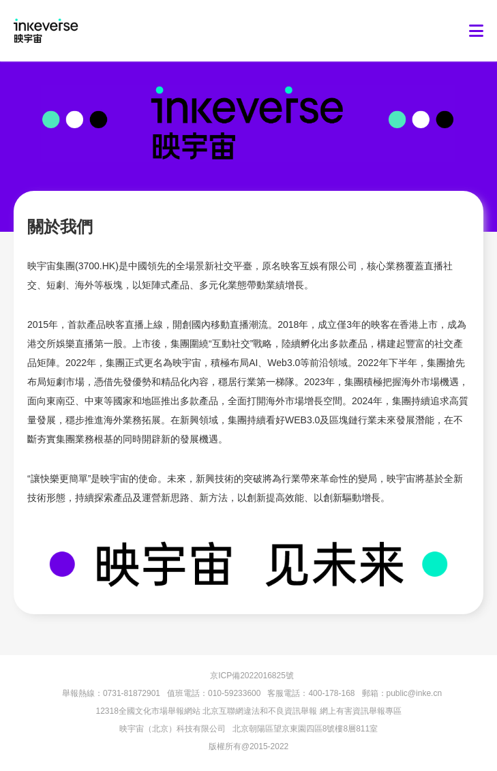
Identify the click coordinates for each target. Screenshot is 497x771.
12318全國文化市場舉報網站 (147, 711)
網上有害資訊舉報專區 (361, 711)
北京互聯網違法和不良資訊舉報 (259, 711)
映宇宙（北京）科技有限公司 (172, 729)
